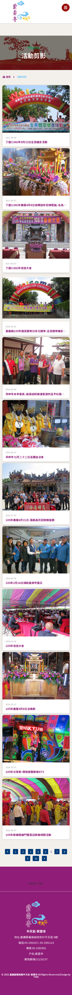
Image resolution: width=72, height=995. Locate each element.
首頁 (6, 76)
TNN (36, 977)
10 (36, 858)
